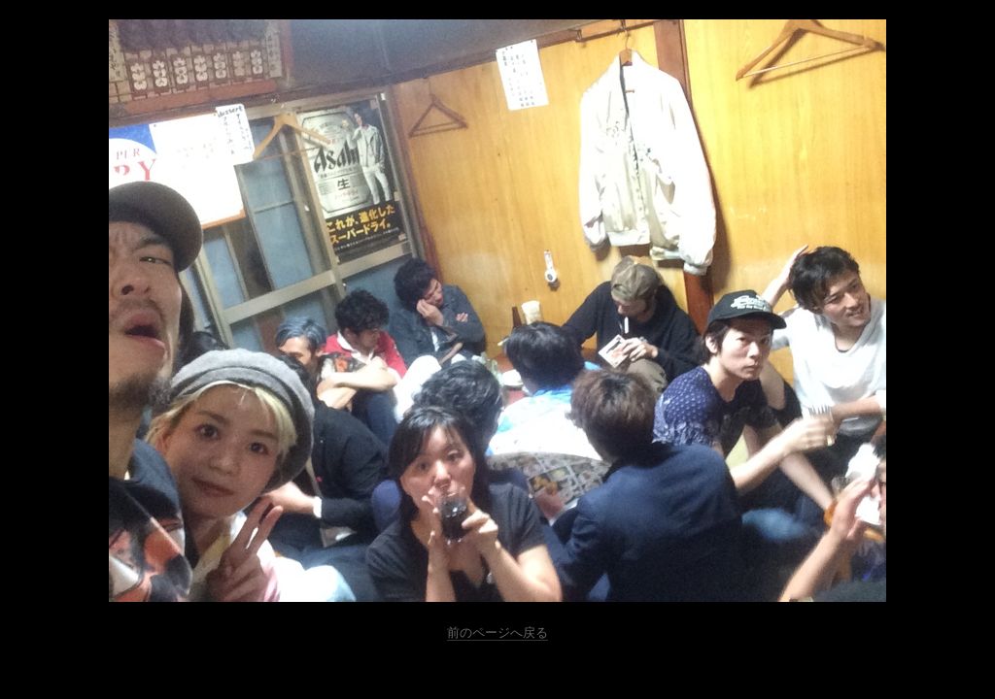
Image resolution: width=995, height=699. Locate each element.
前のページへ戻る (497, 632)
